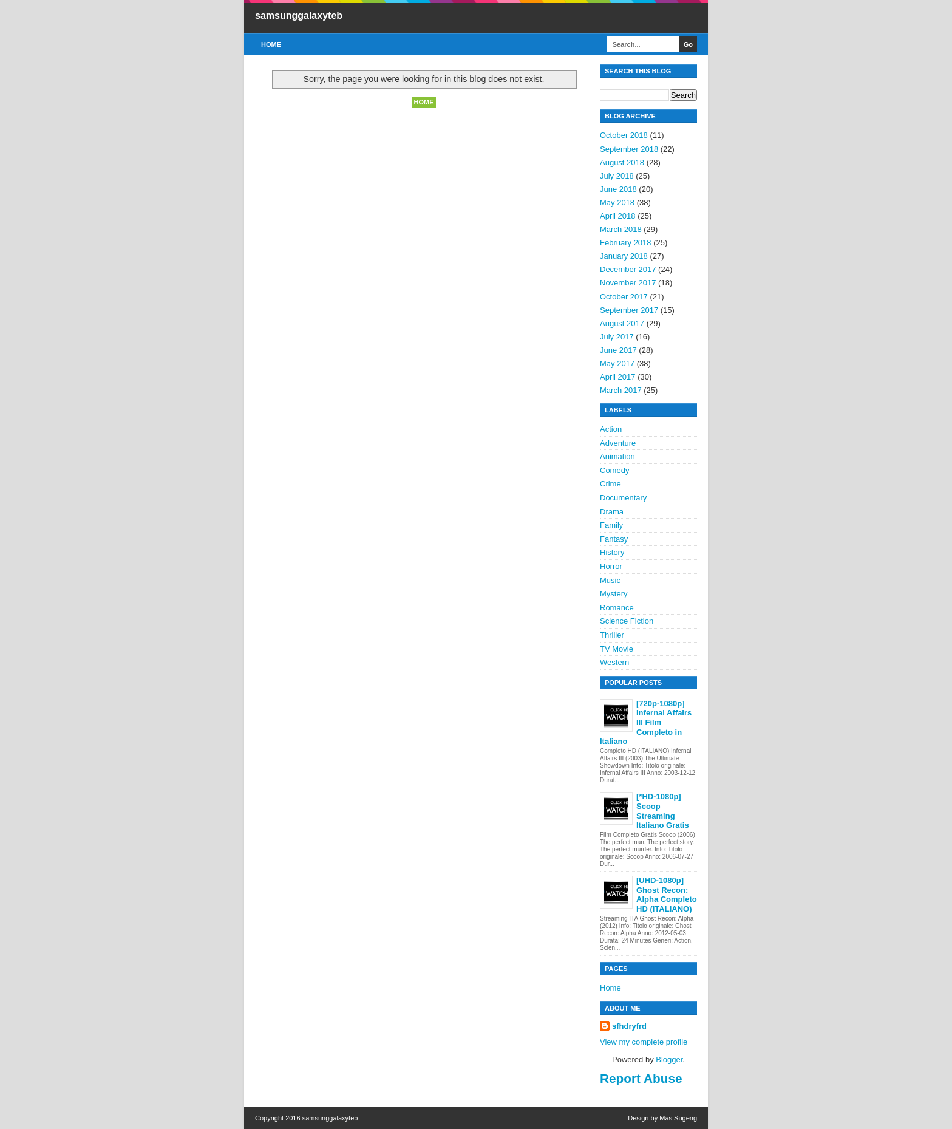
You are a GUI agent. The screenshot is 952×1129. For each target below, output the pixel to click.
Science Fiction (626, 621)
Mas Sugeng (678, 1118)
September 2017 (629, 310)
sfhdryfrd (629, 1026)
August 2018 (622, 162)
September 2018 (629, 149)
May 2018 (617, 202)
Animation (617, 456)
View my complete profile (643, 1041)
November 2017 (628, 282)
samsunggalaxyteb (298, 15)
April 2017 (618, 376)
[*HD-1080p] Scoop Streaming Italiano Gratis (662, 811)
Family (611, 525)
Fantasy (614, 539)
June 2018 (618, 189)
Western (614, 662)
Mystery (614, 593)
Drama (612, 511)
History (612, 552)
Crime (610, 483)
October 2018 (624, 135)
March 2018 (621, 229)
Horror (611, 566)
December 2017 (628, 269)
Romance (617, 607)
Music (610, 580)
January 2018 (624, 256)
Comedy (614, 470)
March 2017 (621, 390)
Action (611, 429)
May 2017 (617, 363)
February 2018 (625, 242)
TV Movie (616, 648)
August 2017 (622, 323)
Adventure (618, 443)
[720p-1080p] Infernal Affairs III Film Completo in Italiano (646, 722)
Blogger (669, 1059)
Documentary (623, 497)
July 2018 (617, 175)
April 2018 (618, 215)
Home (271, 44)
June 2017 (618, 350)
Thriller (612, 635)
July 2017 (617, 336)
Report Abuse (641, 1078)
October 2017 (624, 296)
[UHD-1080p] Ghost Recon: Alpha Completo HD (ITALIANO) (666, 894)
